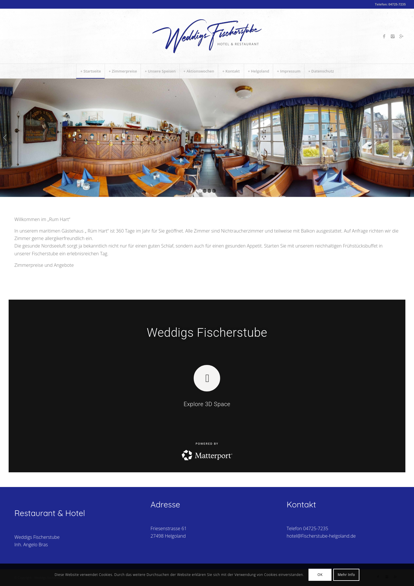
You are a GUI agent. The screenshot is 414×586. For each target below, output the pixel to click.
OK (320, 574)
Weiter (409, 137)
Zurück (5, 137)
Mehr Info (346, 574)
